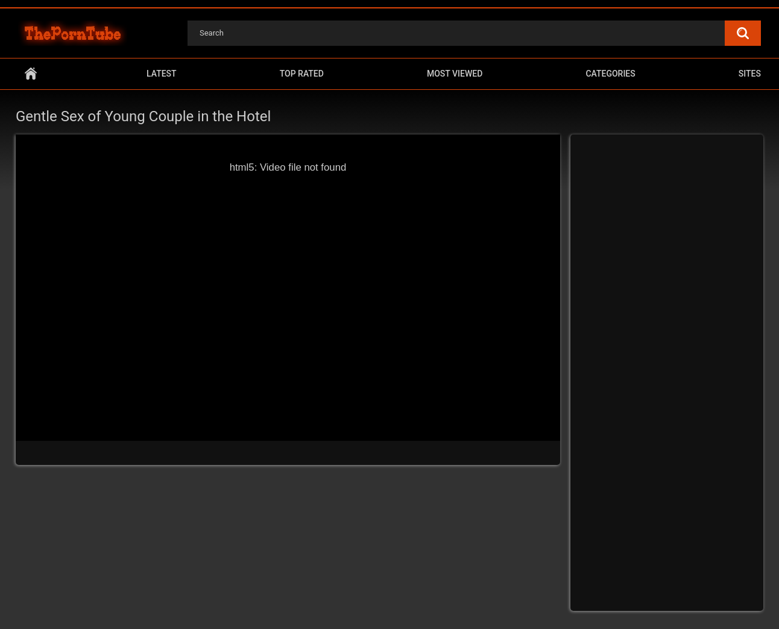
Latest (162, 73)
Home (31, 73)
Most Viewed (454, 73)
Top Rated (302, 73)
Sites (750, 73)
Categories (610, 73)
